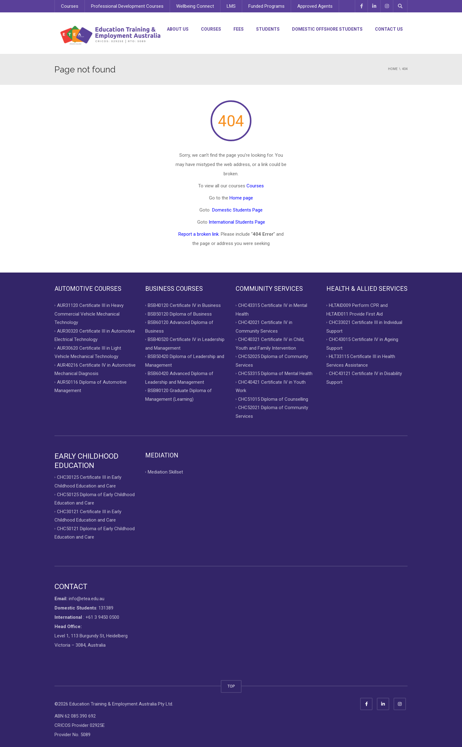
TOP (231, 686)
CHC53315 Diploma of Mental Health (275, 373)
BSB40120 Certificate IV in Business (184, 305)
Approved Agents (315, 6)
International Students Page (237, 222)
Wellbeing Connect (195, 6)
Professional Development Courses (127, 6)
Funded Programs (266, 6)
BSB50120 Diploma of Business (180, 314)
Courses (69, 6)
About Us (178, 29)
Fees (238, 29)
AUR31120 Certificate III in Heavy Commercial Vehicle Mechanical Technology (89, 314)
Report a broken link (198, 234)
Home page (241, 198)
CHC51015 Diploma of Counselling (273, 399)
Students (268, 29)
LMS (231, 6)
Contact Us (389, 29)
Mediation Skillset (165, 472)
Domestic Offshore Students (327, 29)
